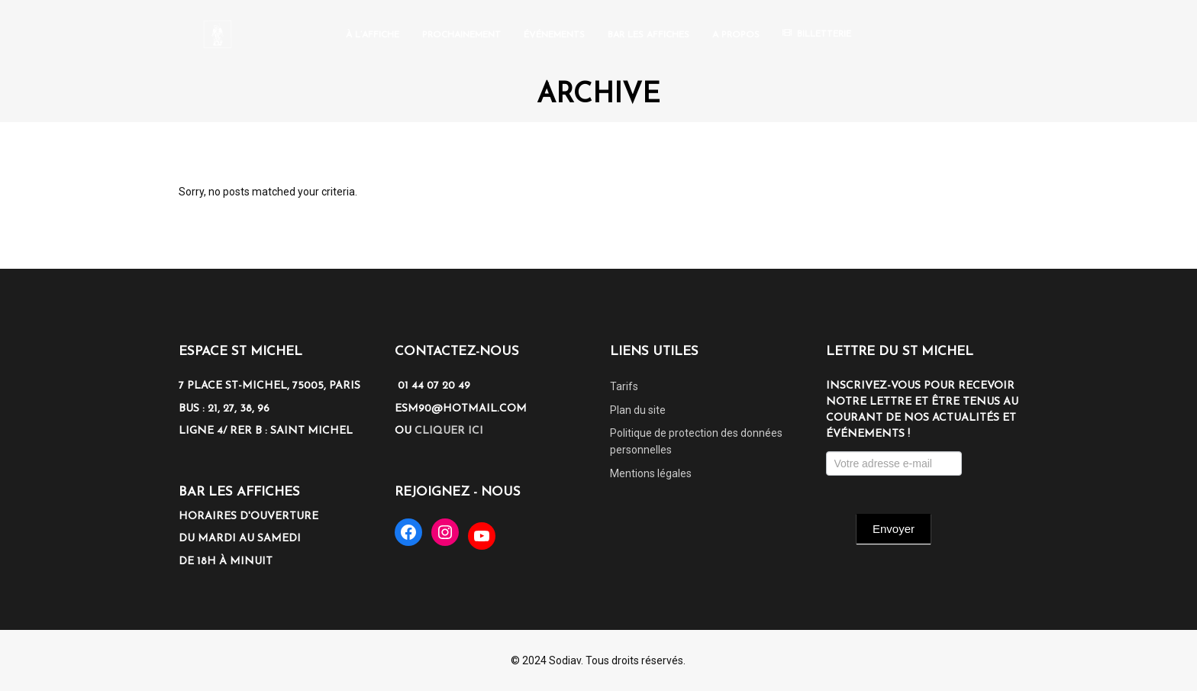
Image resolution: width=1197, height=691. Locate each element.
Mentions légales (651, 473)
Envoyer (894, 528)
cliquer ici (449, 431)
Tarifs (624, 386)
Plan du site (638, 410)
